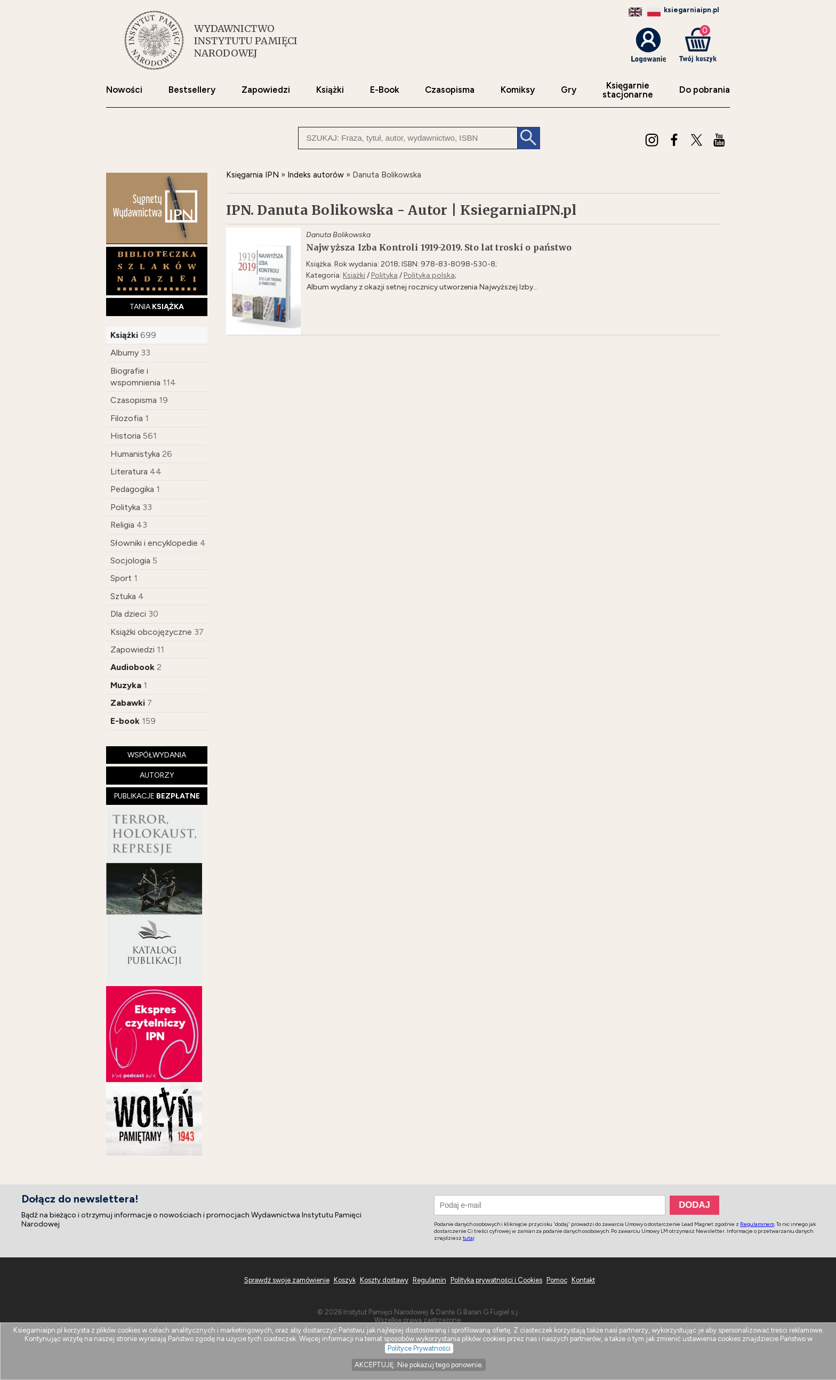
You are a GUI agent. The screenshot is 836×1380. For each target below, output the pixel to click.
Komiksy (518, 89)
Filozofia (126, 418)
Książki (330, 89)
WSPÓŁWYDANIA (156, 755)
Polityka (125, 507)
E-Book (384, 89)
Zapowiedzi (266, 89)
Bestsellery (191, 89)
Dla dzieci (128, 614)
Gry (568, 89)
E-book (125, 721)
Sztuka (123, 596)
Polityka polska (429, 275)
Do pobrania (704, 89)
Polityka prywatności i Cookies (496, 1280)
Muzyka (125, 685)
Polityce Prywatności (419, 1348)
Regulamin (429, 1280)
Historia (125, 436)
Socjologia (130, 560)
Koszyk (345, 1280)
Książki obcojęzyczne (151, 632)
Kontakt (583, 1280)
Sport (121, 578)
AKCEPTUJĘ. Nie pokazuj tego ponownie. (419, 1365)
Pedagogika (132, 489)
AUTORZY (157, 775)
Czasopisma (450, 89)
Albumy (124, 353)
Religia (122, 525)
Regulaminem (757, 1224)
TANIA (157, 306)
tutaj (469, 1237)
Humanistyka (135, 454)
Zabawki (127, 703)
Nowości (124, 89)
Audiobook (132, 667)
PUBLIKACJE (157, 796)
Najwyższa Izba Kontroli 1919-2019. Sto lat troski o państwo (439, 247)
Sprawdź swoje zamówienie (286, 1280)
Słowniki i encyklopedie (154, 543)
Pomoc (556, 1280)
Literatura (129, 471)
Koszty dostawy (384, 1280)
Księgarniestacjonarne (627, 90)
